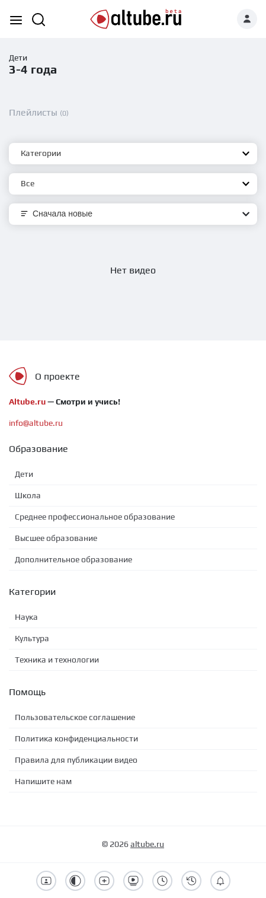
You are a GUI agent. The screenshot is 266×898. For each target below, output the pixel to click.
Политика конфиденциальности (76, 738)
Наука (26, 617)
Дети (18, 57)
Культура (32, 638)
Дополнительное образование (73, 559)
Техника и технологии (57, 659)
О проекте (57, 376)
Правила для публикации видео (76, 760)
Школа (28, 495)
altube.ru (147, 844)
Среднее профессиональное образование (95, 516)
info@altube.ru (36, 423)
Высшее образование (56, 538)
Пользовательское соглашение (75, 717)
